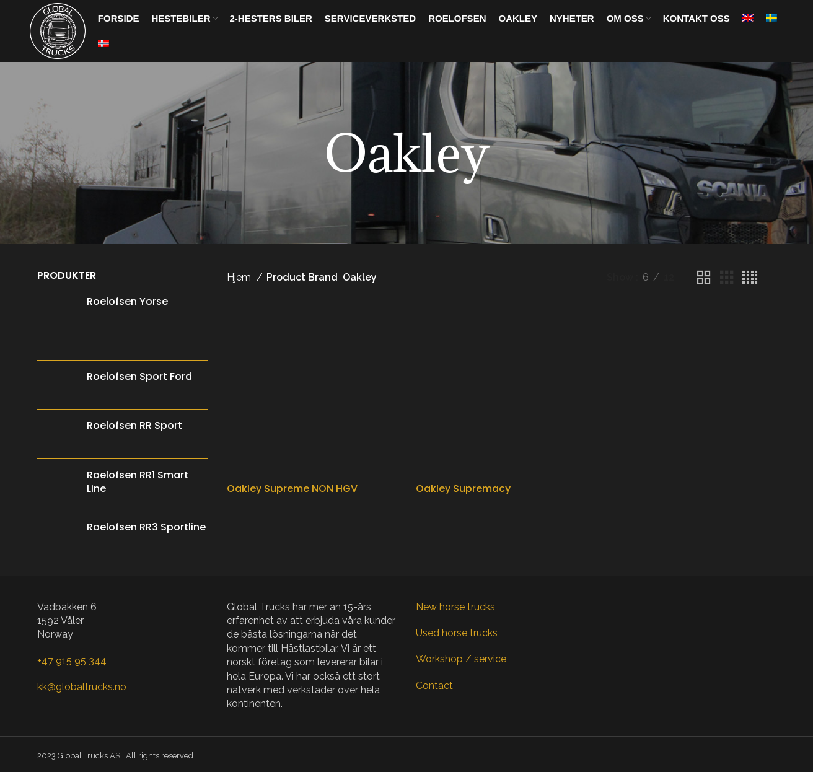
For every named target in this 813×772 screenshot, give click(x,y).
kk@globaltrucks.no (81, 687)
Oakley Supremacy (463, 446)
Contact (434, 685)
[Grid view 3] (727, 278)
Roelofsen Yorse (127, 302)
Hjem (240, 277)
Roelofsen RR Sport (134, 425)
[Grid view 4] (749, 278)
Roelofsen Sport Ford (139, 377)
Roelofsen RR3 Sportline (146, 527)
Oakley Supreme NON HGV (292, 446)
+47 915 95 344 (72, 661)
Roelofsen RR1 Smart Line (137, 482)
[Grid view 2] (704, 278)
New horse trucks (455, 607)
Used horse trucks (457, 633)
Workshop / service (461, 659)
